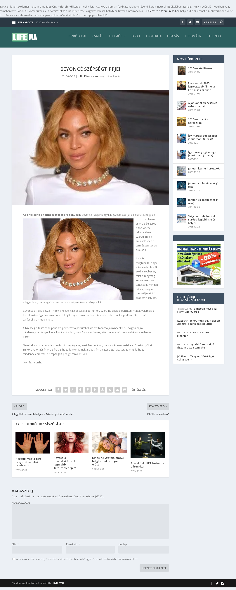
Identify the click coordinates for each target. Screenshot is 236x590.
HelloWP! (58, 585)
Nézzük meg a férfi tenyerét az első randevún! (28, 465)
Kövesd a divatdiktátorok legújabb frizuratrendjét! (65, 465)
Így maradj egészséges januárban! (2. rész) (202, 139)
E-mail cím (73, 547)
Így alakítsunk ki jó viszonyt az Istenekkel (195, 348)
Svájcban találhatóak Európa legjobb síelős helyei (202, 222)
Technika (214, 39)
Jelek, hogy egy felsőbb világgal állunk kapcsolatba (198, 324)
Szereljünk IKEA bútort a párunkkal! (147, 467)
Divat (136, 39)
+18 (80, 78)
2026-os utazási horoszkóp (198, 123)
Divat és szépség (94, 78)
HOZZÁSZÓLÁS (21, 505)
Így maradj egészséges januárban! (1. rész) (202, 156)
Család (97, 39)
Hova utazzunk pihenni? (193, 336)
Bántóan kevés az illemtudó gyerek (197, 312)
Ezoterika (154, 39)
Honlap (122, 547)
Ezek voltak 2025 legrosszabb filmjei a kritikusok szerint (201, 89)
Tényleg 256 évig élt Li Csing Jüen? (197, 360)
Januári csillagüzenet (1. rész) (203, 204)
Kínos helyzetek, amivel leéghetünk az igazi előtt (108, 464)
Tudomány (193, 39)
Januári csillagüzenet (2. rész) (203, 187)
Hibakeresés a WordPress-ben (162, 11)
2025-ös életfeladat (47, 22)
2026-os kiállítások (200, 71)
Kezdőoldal (77, 39)
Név (15, 547)
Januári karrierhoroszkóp (204, 171)
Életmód (115, 39)
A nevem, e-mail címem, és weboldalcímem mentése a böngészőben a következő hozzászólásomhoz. (77, 561)
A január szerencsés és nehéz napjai (202, 107)
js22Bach (182, 323)
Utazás (173, 39)
